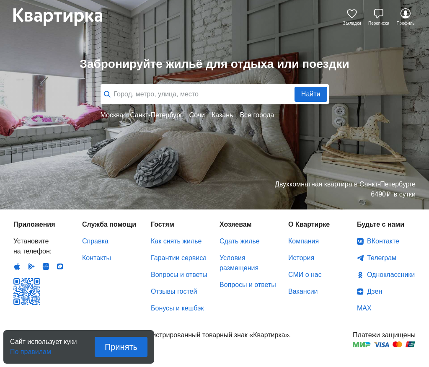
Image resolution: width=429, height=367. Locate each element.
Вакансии (303, 291)
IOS (17, 266)
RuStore (60, 266)
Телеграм (381, 257)
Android (31, 266)
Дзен (374, 291)
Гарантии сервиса (179, 257)
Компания (303, 241)
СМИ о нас (305, 274)
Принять (121, 346)
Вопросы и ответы (179, 274)
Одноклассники (391, 274)
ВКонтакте (383, 241)
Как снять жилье (176, 241)
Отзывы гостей (174, 291)
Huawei (45, 266)
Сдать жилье (240, 241)
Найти (310, 94)
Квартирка (63, 17)
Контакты (96, 257)
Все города (257, 115)
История (301, 257)
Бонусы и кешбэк (177, 308)
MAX (364, 308)
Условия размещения (239, 262)
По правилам (30, 349)
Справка (95, 241)
